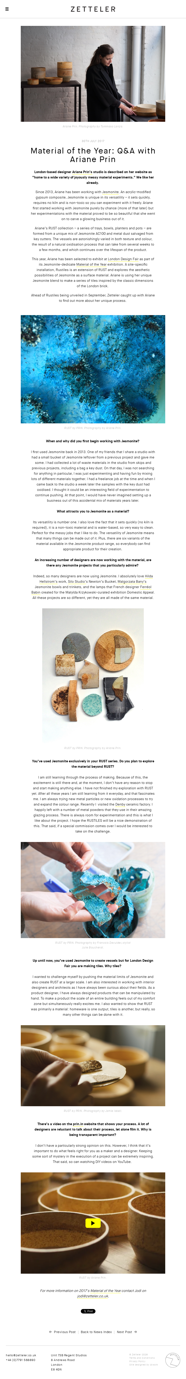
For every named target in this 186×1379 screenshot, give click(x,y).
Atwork (154, 1364)
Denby (120, 804)
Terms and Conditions (142, 1357)
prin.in (78, 1124)
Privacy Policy (137, 1361)
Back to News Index (96, 1332)
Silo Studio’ (77, 581)
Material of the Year (91, 264)
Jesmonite (110, 192)
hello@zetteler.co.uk (21, 1355)
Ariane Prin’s (82, 172)
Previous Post (65, 1332)
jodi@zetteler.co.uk (92, 1296)
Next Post (124, 1332)
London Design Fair (123, 259)
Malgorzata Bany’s (132, 581)
